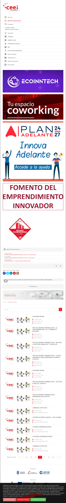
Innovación (10, 33)
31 (44, 457)
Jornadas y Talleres (10, 27)
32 (48, 457)
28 (31, 457)
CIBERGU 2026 (12, 40)
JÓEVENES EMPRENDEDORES (42, 436)
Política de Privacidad (35, 494)
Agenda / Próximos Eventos (12, 29)
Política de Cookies (28, 496)
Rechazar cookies (9, 499)
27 (27, 457)
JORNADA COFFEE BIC (39, 408)
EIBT (9, 47)
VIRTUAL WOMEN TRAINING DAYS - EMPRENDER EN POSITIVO (43, 395)
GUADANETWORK (38, 316)
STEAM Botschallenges (14, 43)
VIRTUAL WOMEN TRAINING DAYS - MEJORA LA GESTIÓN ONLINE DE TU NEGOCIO (47, 343)
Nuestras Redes (12, 54)
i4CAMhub (10, 36)
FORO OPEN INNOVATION (15, 50)
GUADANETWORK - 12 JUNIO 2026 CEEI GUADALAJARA (17, 261)
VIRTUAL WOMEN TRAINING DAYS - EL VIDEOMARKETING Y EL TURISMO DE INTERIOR (44, 329)
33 (53, 457)
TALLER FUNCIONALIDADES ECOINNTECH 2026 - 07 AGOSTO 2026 (20, 254)
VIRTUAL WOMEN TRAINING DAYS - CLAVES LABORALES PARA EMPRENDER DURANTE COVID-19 (46, 357)
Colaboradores (12, 57)
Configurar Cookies (23, 499)
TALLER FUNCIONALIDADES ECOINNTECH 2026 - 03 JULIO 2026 (19, 257)
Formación (10, 24)
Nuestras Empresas (13, 61)
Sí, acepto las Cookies (38, 499)
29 (35, 457)
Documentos (11, 64)
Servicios (10, 17)
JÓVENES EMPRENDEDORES (41, 427)
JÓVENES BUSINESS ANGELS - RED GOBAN (46, 417)
